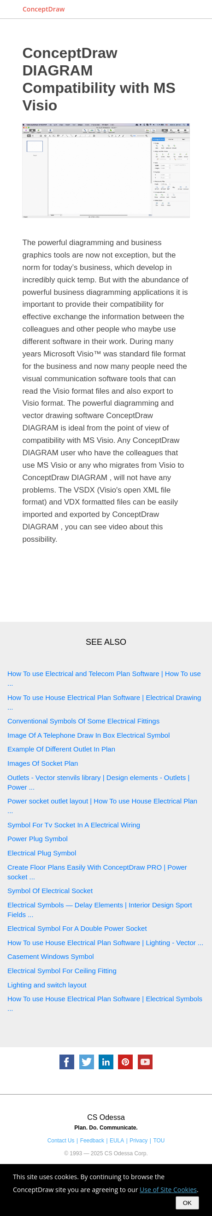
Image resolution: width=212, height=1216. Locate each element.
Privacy (138, 1140)
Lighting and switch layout (47, 985)
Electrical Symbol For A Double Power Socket (77, 928)
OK (187, 1202)
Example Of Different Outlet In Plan (61, 749)
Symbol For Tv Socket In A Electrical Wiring (73, 825)
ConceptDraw (44, 9)
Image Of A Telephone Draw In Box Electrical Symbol (88, 735)
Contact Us (61, 1140)
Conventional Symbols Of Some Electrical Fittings (83, 721)
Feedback (92, 1140)
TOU (159, 1140)
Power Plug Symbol (37, 839)
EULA (117, 1140)
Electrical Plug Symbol (41, 853)
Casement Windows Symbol (50, 956)
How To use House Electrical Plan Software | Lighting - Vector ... (105, 942)
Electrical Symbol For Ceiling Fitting (62, 971)
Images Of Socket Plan (42, 763)
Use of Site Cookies (168, 1189)
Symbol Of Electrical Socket (50, 891)
